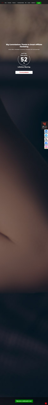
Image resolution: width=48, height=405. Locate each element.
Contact (29, 2)
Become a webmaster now (24, 401)
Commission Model (20, 2)
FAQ (25, 2)
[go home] (7, 1)
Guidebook (33, 2)
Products (14, 2)
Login (39, 2)
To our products (24, 72)
